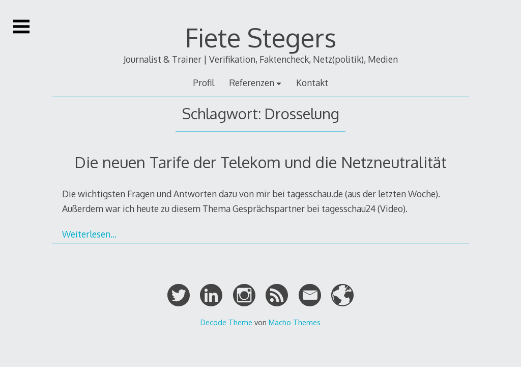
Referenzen (251, 82)
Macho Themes (295, 322)
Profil (203, 82)
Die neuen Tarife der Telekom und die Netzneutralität (260, 162)
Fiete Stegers (260, 37)
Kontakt (312, 82)
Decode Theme (226, 322)
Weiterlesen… (89, 234)
